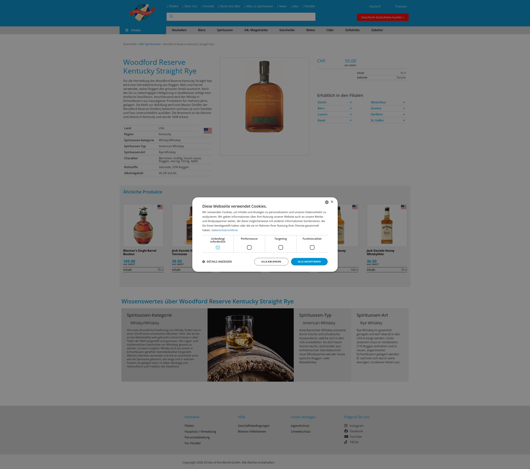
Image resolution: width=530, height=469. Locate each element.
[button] (217, 262)
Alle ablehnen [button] (268, 261)
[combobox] (327, 202)
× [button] (331, 201)
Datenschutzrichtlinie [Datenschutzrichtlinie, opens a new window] (225, 229)
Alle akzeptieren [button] (308, 261)
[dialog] (265, 234)
